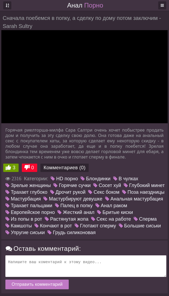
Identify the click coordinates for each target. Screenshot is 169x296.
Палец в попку (74, 205)
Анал (85, 5)
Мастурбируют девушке (72, 199)
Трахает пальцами (28, 205)
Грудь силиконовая (71, 232)
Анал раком (111, 205)
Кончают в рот (53, 225)
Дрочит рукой (67, 192)
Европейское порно (30, 212)
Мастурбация (23, 199)
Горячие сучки (72, 185)
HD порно (64, 178)
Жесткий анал (75, 212)
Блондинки (96, 178)
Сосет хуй (107, 185)
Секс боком (103, 192)
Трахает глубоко (26, 192)
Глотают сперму (95, 225)
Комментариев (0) (65, 167)
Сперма (145, 219)
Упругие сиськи (25, 232)
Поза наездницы (143, 192)
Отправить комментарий (37, 284)
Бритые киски (115, 212)
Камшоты (18, 225)
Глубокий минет (144, 185)
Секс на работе (111, 219)
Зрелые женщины (28, 185)
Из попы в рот (23, 219)
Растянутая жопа (66, 219)
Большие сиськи (140, 225)
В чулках (125, 178)
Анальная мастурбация (134, 199)
